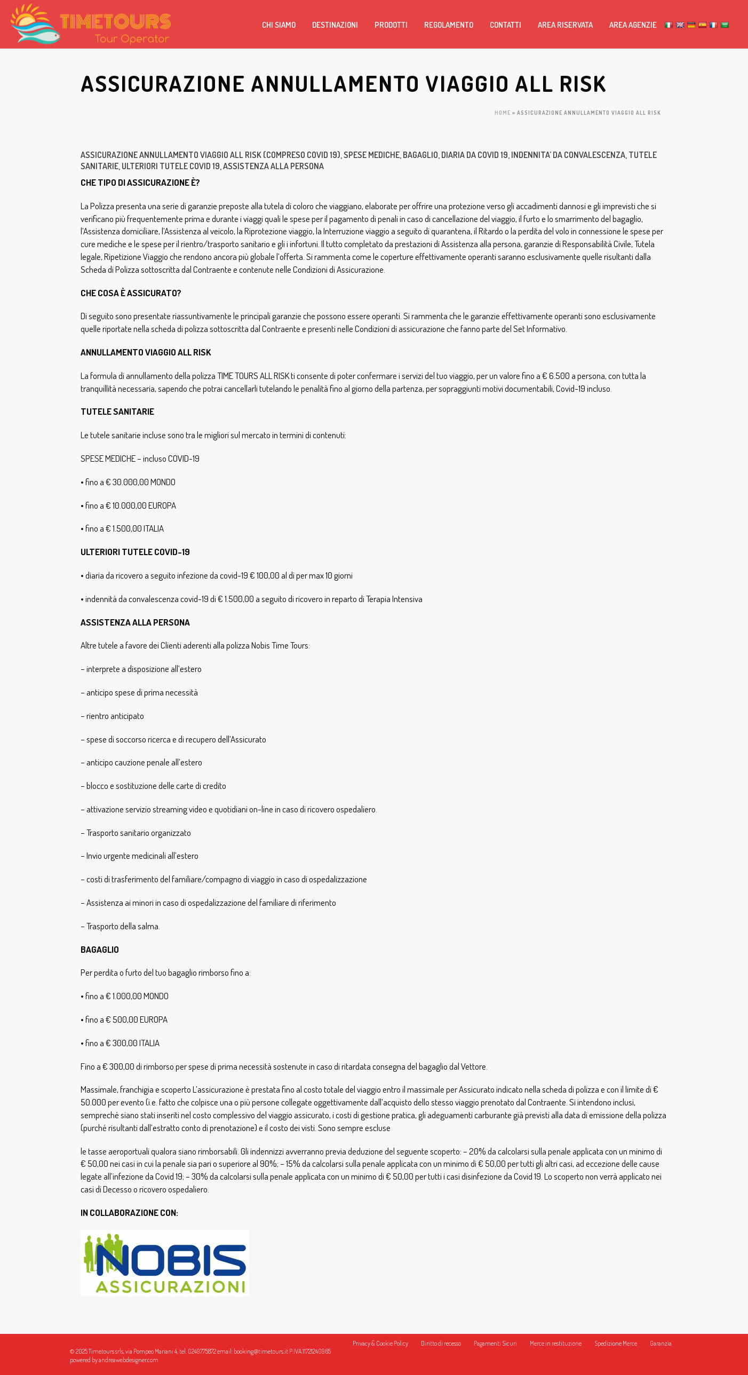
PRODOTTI (391, 25)
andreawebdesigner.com (128, 1360)
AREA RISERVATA (565, 25)
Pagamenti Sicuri (495, 1351)
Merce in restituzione (556, 1351)
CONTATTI (505, 25)
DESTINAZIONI (335, 25)
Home (503, 112)
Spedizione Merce (615, 1351)
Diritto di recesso (441, 1351)
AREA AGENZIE (633, 25)
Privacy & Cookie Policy (380, 1351)
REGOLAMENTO (448, 25)
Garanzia (661, 1351)
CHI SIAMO (279, 25)
